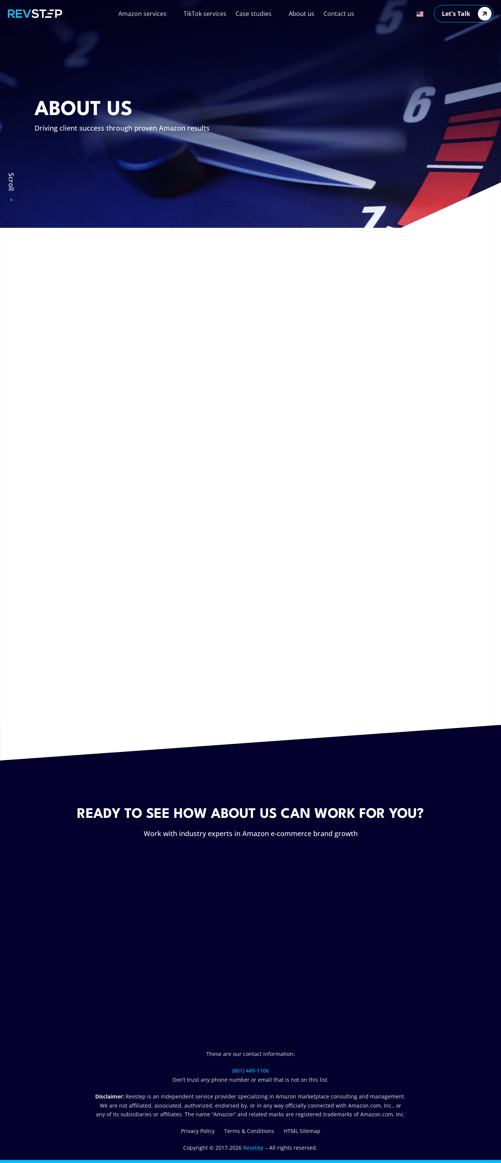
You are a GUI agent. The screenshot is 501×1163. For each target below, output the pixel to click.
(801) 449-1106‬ (250, 1070)
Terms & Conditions (249, 1131)
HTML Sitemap (302, 1131)
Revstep (253, 1147)
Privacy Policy (198, 1131)
